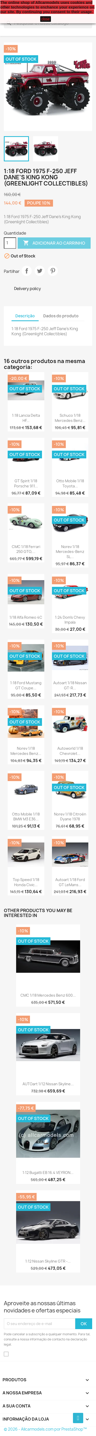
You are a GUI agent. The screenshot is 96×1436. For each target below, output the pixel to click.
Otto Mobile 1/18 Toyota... (70, 483)
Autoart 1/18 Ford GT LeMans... (70, 882)
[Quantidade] (10, 243)
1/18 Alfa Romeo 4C (25, 617)
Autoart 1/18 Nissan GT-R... (70, 685)
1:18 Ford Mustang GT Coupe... (25, 685)
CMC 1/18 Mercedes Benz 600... (48, 995)
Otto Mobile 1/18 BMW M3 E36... (26, 817)
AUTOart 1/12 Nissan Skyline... (48, 1083)
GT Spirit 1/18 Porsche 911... (26, 483)
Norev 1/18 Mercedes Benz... (25, 751)
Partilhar (27, 271)
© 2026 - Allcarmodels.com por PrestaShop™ (45, 1429)
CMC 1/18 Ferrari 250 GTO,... (26, 549)
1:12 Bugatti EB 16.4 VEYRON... (48, 1172)
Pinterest (53, 271)
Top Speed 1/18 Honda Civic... (26, 882)
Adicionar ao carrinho (54, 243)
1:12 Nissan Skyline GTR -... (48, 1261)
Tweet (40, 271)
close (45, 19)
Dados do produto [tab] (61, 316)
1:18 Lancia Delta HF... (26, 418)
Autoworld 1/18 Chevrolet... (70, 751)
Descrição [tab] (25, 316)
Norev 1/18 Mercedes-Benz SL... (70, 551)
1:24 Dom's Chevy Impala (70, 620)
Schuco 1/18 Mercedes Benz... (70, 418)
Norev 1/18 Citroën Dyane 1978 (70, 817)
